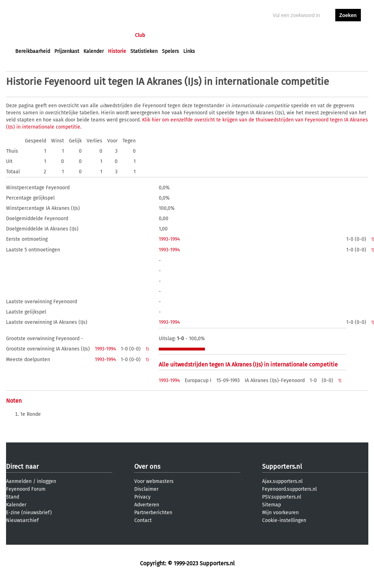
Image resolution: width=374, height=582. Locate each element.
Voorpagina (28, 35)
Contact (143, 520)
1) (147, 349)
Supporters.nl (282, 467)
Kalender (93, 51)
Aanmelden (19, 481)
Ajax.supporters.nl (282, 481)
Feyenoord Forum (25, 489)
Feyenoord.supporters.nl (289, 489)
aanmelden (348, 35)
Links (189, 51)
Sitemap (271, 505)
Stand (12, 497)
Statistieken (144, 51)
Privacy (142, 497)
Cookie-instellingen (284, 520)
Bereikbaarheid (32, 51)
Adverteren (146, 505)
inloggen (320, 35)
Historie (117, 51)
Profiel (161, 35)
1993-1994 (169, 239)
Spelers (170, 51)
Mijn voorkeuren (280, 513)
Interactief (114, 35)
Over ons (147, 467)
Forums (84, 35)
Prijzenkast (66, 51)
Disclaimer (146, 489)
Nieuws (58, 35)
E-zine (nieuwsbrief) (29, 513)
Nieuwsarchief (22, 520)
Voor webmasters (154, 481)
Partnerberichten (153, 513)
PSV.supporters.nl (281, 497)
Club (140, 35)
